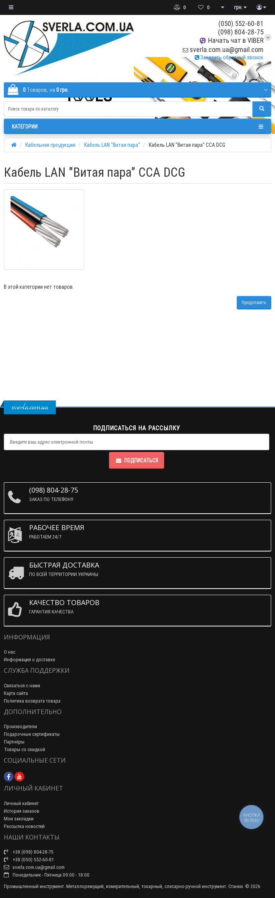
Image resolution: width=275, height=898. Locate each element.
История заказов (21, 811)
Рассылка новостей (24, 826)
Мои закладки (19, 818)
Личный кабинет (21, 803)
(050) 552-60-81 (241, 23)
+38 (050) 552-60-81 (29, 859)
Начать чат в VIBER (231, 40)
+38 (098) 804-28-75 (29, 852)
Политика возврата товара (32, 701)
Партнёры (14, 742)
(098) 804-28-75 (241, 32)
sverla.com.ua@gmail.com (223, 49)
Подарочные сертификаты (32, 734)
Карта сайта (16, 693)
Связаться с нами (22, 685)
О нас (9, 652)
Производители (20, 726)
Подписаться (136, 460)
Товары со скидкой (24, 749)
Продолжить (254, 302)
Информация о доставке (29, 659)
